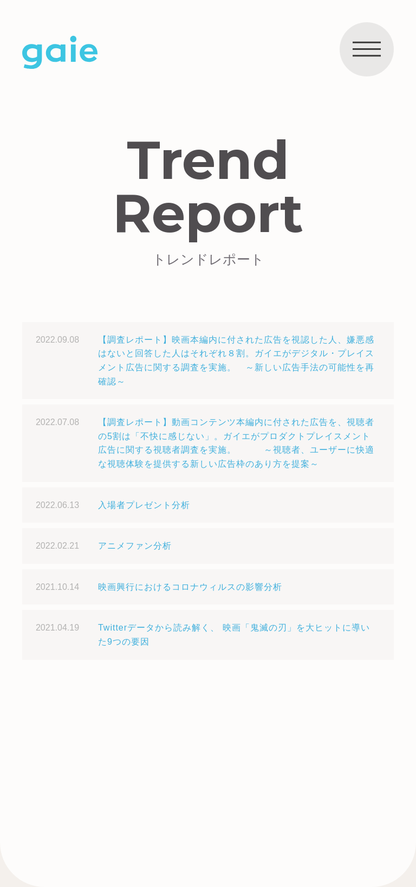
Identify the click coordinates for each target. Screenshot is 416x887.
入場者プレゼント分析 (144, 505)
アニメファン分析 (135, 545)
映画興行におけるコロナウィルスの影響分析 (190, 587)
